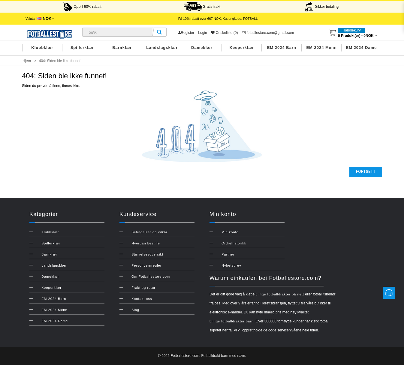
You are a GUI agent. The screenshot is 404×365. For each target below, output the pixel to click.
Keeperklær (242, 47)
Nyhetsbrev (231, 265)
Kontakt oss (141, 299)
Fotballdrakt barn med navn (223, 356)
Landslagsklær (162, 47)
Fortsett (365, 171)
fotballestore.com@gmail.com (268, 33)
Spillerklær (82, 47)
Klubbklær (42, 47)
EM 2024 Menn (321, 47)
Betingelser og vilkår (149, 232)
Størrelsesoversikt (147, 254)
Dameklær (202, 47)
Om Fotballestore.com (150, 276)
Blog (135, 310)
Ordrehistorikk (234, 243)
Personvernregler (146, 265)
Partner (228, 254)
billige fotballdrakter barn (232, 321)
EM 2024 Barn (281, 47)
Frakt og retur (143, 287)
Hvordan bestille (145, 243)
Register (186, 33)
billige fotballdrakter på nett (279, 294)
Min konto (230, 232)
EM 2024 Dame (361, 47)
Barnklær (122, 47)
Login (202, 33)
